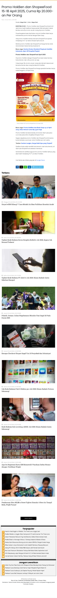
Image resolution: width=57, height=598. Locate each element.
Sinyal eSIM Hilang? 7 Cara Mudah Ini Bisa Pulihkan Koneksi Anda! (28, 204)
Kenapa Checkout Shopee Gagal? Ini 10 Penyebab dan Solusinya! (26, 353)
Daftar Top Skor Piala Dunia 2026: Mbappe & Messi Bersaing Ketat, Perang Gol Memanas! (29, 565)
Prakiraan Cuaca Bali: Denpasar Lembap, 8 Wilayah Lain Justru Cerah (24, 573)
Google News (40, 160)
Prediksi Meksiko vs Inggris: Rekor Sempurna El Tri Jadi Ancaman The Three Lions (27, 534)
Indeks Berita (28, 518)
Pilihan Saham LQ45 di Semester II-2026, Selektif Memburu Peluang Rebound (26, 545)
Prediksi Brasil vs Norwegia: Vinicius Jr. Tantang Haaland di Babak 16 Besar (25, 539)
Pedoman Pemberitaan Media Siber (28, 580)
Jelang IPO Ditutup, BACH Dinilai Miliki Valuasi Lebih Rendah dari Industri (24, 548)
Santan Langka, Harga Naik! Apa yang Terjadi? (36, 143)
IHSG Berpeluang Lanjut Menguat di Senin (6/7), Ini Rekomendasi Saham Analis (27, 553)
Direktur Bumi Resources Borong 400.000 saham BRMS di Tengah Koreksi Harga (27, 542)
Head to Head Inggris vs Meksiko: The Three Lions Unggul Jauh (22, 531)
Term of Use (14, 580)
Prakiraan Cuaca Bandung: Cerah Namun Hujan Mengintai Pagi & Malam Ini (25, 568)
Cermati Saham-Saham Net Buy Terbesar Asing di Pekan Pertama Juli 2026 (26, 556)
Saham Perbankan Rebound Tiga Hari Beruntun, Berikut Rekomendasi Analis (26, 537)
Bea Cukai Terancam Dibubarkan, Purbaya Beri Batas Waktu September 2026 (26, 550)
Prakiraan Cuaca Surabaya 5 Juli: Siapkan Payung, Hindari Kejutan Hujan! (24, 570)
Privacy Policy (42, 580)
